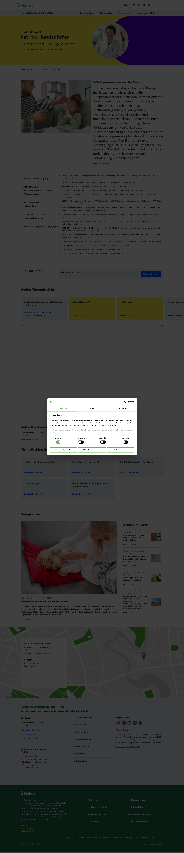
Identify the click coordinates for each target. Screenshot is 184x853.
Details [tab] (92, 408)
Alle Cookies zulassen (120, 450)
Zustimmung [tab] (62, 408)
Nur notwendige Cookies (63, 450)
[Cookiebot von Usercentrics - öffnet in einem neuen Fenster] (125, 401)
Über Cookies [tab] (122, 408)
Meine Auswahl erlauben (92, 450)
